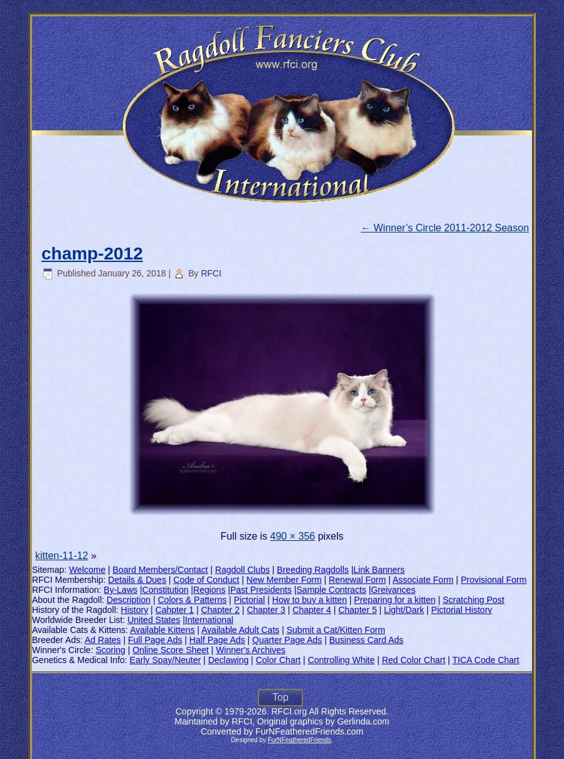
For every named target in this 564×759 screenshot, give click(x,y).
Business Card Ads (366, 640)
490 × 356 (293, 536)
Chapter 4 (311, 610)
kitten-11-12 (61, 555)
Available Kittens (162, 630)
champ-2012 (92, 253)
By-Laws (120, 590)
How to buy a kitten (309, 600)
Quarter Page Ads (287, 640)
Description (129, 600)
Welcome (87, 570)
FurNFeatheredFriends (299, 739)
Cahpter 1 (175, 610)
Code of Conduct (206, 580)
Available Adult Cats (240, 630)
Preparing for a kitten (394, 600)
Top (280, 697)
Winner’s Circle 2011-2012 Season (445, 227)
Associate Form (423, 580)
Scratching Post (473, 600)
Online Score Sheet (170, 650)
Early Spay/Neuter (165, 660)
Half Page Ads (217, 640)
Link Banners (379, 570)
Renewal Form (357, 580)
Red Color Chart (413, 660)
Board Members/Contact (160, 570)
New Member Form (284, 580)
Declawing (228, 660)
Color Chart (278, 660)
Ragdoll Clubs (242, 570)
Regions (209, 590)
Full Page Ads (155, 640)
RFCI (211, 273)
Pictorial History (461, 610)
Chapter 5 (357, 610)
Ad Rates (103, 640)
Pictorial (249, 600)
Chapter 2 (220, 610)
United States (153, 620)
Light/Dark (404, 610)
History (135, 610)
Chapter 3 (266, 610)
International (209, 620)
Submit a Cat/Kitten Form (336, 630)
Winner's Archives (250, 650)
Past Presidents (261, 590)
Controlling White (341, 660)
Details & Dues (137, 580)
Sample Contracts (331, 590)
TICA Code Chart (485, 660)
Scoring (110, 650)
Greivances (393, 590)
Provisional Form (493, 580)
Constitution (165, 590)
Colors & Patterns (192, 600)
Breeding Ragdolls (312, 570)
